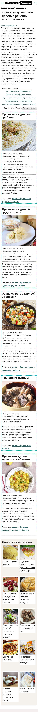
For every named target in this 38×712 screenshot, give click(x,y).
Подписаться (26, 3)
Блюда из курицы (13, 94)
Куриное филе (26, 94)
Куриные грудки (26, 101)
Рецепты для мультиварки (11, 104)
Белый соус (15, 91)
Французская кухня (28, 104)
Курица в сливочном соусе (12, 98)
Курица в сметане (29, 98)
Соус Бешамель (26, 91)
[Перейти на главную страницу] (12, 3)
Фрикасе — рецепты (9, 25)
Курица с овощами (12, 101)
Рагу (7, 91)
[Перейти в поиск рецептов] (35, 3)
